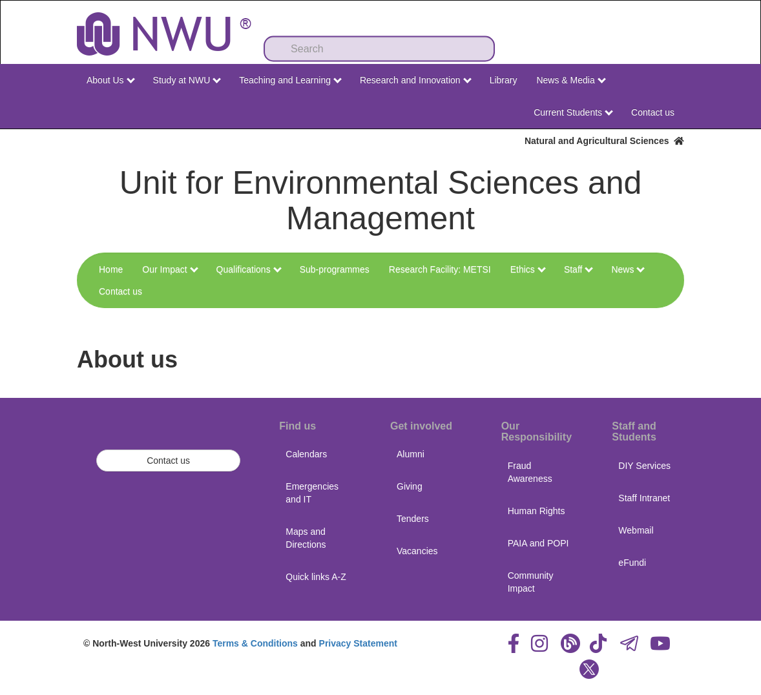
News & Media (570, 80)
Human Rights (536, 511)
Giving (409, 486)
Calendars (306, 454)
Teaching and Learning (290, 80)
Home (111, 269)
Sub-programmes (335, 269)
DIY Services (644, 466)
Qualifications (249, 269)
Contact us (652, 112)
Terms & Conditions (255, 643)
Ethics (528, 269)
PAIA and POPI (538, 543)
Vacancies (417, 551)
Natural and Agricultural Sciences (604, 141)
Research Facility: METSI (440, 269)
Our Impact (170, 269)
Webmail (635, 530)
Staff (578, 269)
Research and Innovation (416, 80)
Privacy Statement (358, 643)
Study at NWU (187, 80)
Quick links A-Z (316, 577)
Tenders (413, 518)
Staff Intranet (644, 498)
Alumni (410, 454)
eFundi (632, 562)
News (628, 269)
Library (503, 80)
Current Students (573, 112)
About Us (110, 80)
